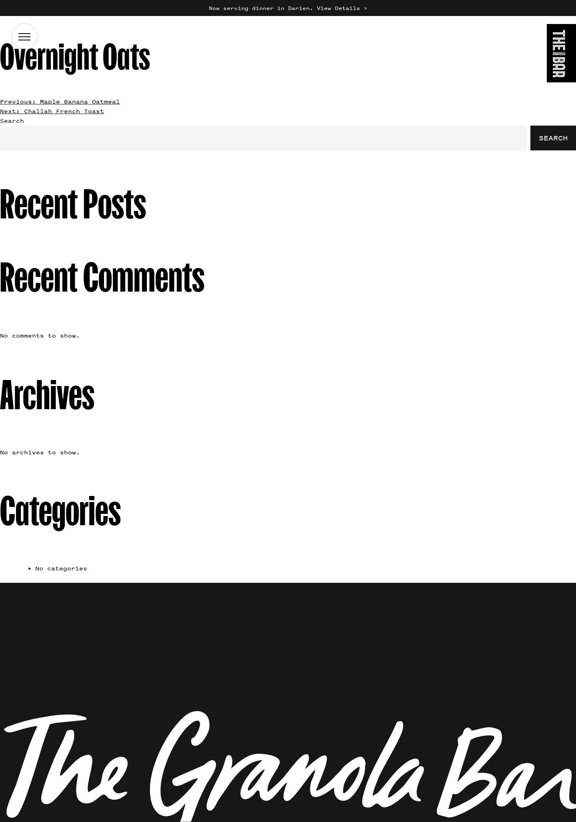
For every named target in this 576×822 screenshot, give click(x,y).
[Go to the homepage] (561, 54)
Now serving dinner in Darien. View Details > (288, 8)
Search (12, 120)
